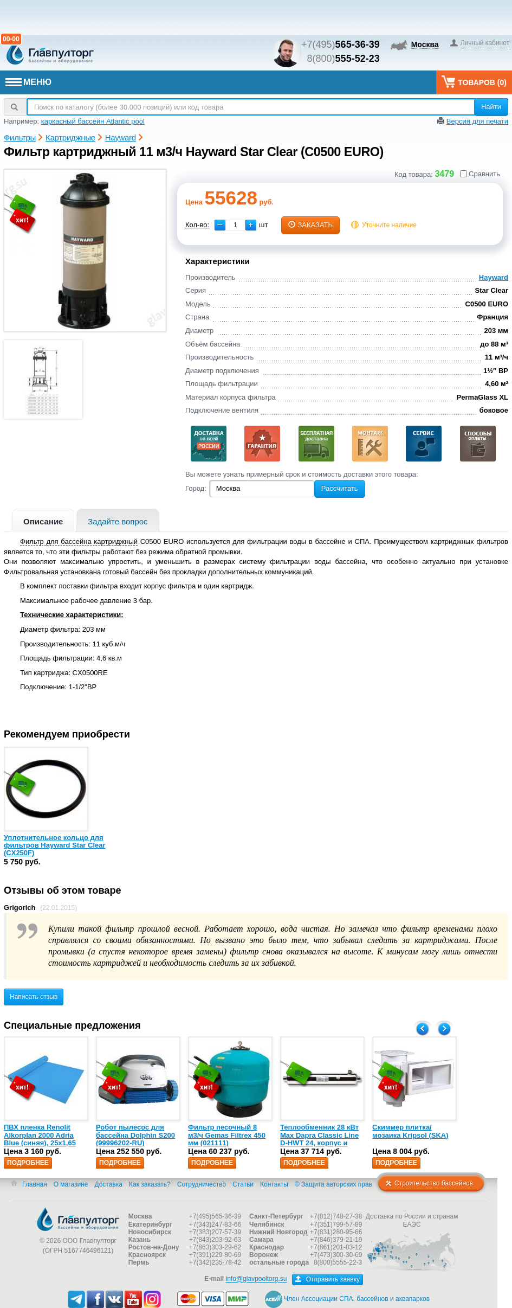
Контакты (274, 1184)
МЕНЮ (28, 82)
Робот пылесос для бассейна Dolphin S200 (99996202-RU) (135, 1135)
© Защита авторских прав (333, 1184)
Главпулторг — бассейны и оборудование (78, 1219)
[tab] (43, 520)
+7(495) (340, 44)
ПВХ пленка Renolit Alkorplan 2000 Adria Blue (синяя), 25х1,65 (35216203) (40, 1139)
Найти (491, 106)
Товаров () (474, 81)
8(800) (343, 58)
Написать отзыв (33, 997)
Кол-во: (197, 225)
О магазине (71, 1184)
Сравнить (480, 174)
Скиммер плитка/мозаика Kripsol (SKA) (410, 1131)
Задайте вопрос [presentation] (118, 521)
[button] (250, 225)
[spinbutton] (235, 225)
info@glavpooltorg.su (256, 1279)
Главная (34, 1184)
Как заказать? (150, 1184)
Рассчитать (339, 488)
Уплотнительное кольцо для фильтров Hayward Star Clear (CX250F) (55, 845)
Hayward (493, 277)
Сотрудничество (201, 1184)
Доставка (108, 1184)
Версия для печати (477, 121)
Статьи (243, 1184)
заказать (310, 225)
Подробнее (28, 1162)
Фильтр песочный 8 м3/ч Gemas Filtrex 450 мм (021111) (226, 1135)
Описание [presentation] (43, 521)
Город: (195, 488)
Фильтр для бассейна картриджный (79, 541)
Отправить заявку (327, 1279)
